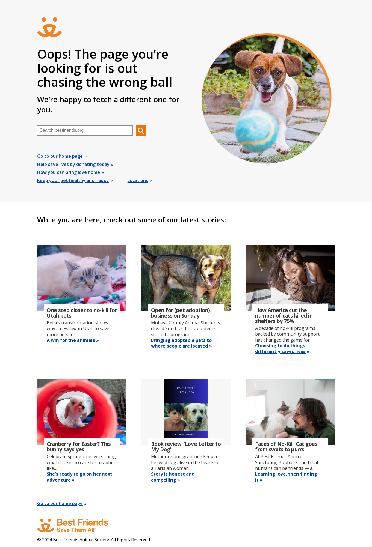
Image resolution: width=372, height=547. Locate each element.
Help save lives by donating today (73, 164)
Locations (138, 180)
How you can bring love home (68, 172)
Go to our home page (60, 156)
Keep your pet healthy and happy (73, 180)
